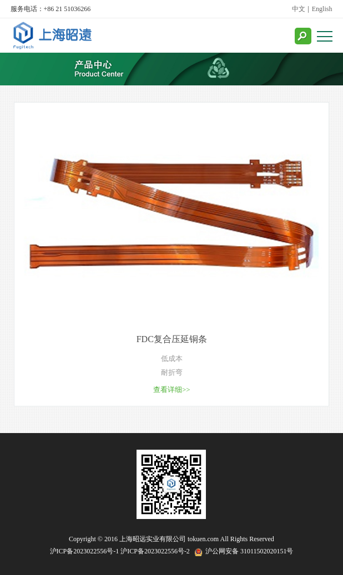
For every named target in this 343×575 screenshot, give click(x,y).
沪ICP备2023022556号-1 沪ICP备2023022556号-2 (120, 551)
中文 (298, 9)
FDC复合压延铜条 (172, 339)
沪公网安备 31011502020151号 (249, 551)
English (322, 9)
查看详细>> (171, 389)
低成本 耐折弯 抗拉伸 (172, 366)
